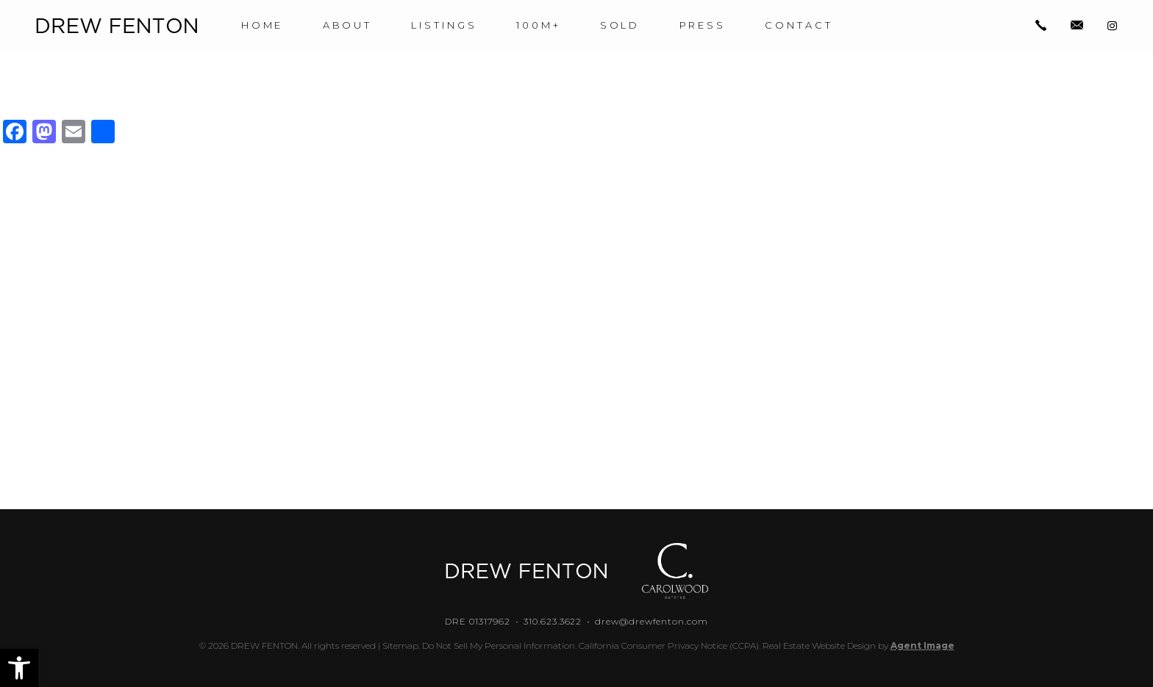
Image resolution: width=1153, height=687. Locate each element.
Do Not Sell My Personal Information (498, 645)
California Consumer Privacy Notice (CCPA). (669, 645)
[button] (19, 668)
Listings (444, 25)
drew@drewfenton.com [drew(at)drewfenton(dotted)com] (651, 621)
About (348, 25)
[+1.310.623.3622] (1040, 26)
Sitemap (400, 645)
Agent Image (922, 645)
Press (703, 25)
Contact (799, 25)
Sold (620, 25)
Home (262, 25)
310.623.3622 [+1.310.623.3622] (553, 621)
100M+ (538, 25)
